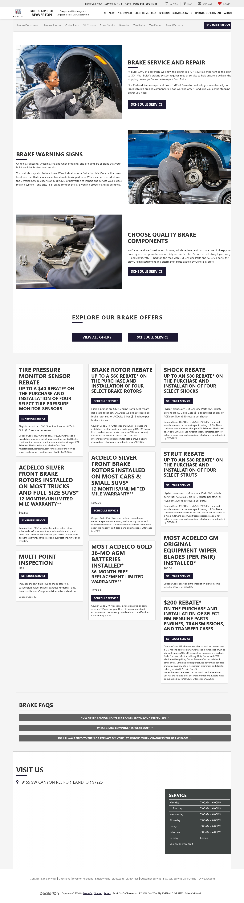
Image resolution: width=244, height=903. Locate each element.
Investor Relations (82, 878)
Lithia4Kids (132, 878)
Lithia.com (118, 878)
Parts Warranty (174, 25)
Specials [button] (164, 12)
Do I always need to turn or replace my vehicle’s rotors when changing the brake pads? (125, 738)
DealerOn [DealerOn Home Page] (87, 893)
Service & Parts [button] (182, 12)
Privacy (107, 893)
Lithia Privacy (48, 878)
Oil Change (89, 25)
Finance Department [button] (208, 12)
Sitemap (98, 893)
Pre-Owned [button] (124, 12)
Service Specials (52, 25)
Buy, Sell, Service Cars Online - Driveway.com (189, 878)
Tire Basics (139, 25)
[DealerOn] (49, 893)
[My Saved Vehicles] (224, 4)
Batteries (124, 25)
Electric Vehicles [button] (145, 12)
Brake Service (107, 25)
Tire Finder (155, 25)
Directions (64, 878)
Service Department (27, 25)
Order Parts (72, 25)
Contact (34, 878)
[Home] (104, 13)
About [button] (228, 12)
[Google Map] (87, 818)
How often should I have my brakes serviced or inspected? (124, 717)
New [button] (111, 12)
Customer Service (150, 878)
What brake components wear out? (125, 728)
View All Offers (97, 337)
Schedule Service (218, 25)
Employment (102, 878)
